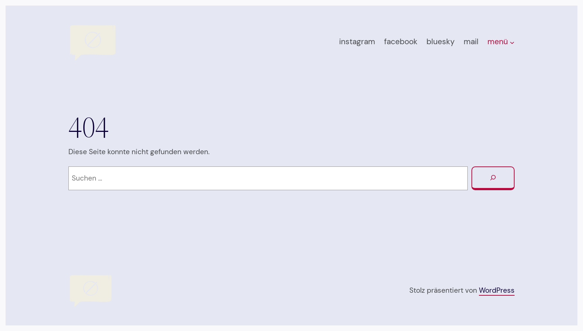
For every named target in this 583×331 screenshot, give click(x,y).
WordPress (497, 290)
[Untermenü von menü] (512, 42)
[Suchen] (493, 178)
